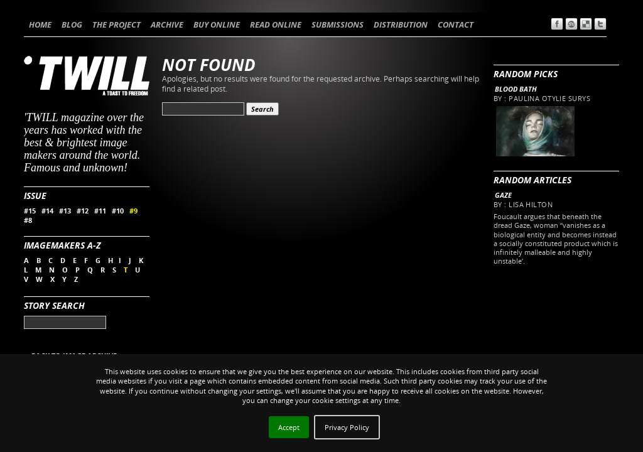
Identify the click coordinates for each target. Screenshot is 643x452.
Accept (289, 427)
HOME (40, 24)
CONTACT (455, 24)
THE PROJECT (116, 24)
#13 (65, 210)
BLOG (72, 24)
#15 (30, 210)
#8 (28, 220)
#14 (47, 210)
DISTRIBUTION (401, 24)
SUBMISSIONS (337, 24)
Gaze (503, 195)
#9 (133, 210)
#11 (100, 210)
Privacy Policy (347, 427)
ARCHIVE (167, 24)
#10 (118, 210)
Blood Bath (516, 89)
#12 (83, 210)
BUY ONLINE (216, 24)
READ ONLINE (275, 24)
